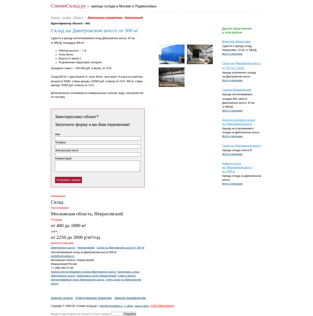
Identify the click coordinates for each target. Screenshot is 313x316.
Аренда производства (130, 298)
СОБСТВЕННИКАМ (162, 306)
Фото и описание (232, 53)
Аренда (55, 17)
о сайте (128, 306)
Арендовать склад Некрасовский (96, 275)
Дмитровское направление (105, 17)
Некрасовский (134, 17)
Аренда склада (62, 298)
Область (78, 17)
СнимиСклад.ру (68, 5)
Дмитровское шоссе (63, 247)
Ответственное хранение (93, 298)
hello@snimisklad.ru (62, 256)
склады (66, 17)
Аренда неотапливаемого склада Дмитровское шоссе (83, 271)
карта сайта (142, 306)
